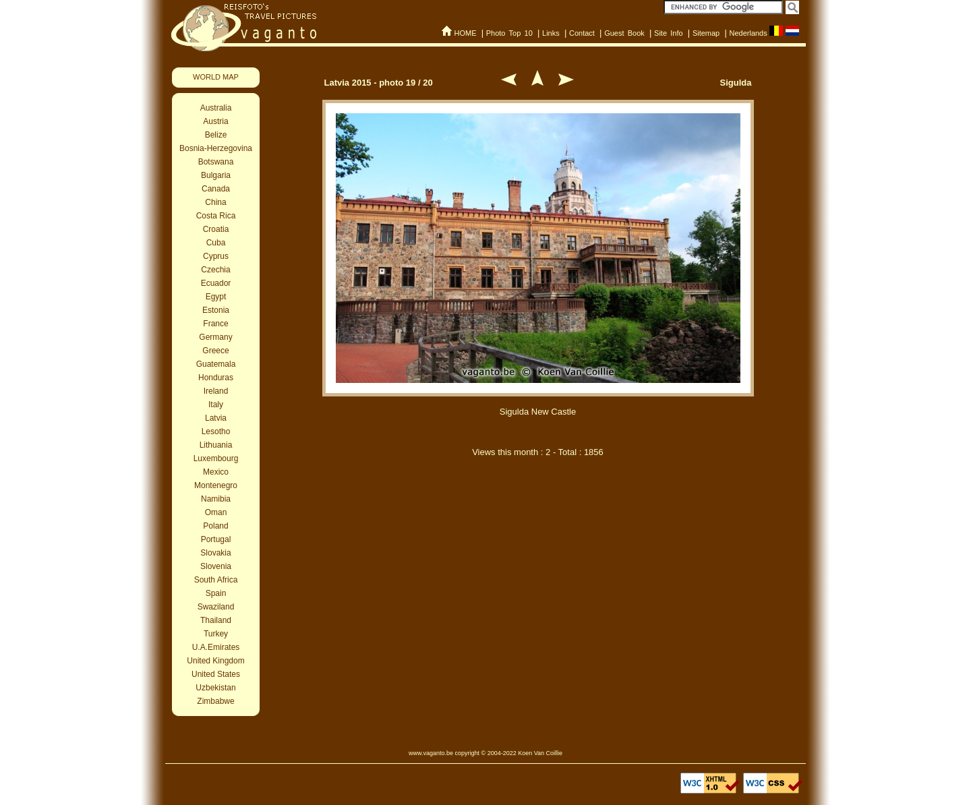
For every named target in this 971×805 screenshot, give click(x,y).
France (215, 323)
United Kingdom (215, 660)
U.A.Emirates (216, 647)
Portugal (216, 539)
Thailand (215, 620)
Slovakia (215, 553)
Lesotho (216, 431)
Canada (216, 188)
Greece (215, 350)
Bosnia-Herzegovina (215, 148)
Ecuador (216, 283)
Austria (215, 121)
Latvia (216, 418)
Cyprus (216, 256)
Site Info (668, 33)
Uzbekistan (215, 687)
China (215, 202)
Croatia (216, 229)
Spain (216, 593)
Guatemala (216, 364)
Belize (216, 135)
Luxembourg (216, 458)
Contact (582, 33)
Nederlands (748, 33)
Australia (216, 108)
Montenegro (215, 485)
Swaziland (216, 607)
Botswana (216, 162)
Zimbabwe (215, 701)
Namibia (216, 499)
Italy (215, 404)
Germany (215, 337)
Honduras (215, 377)
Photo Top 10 (509, 33)
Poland (215, 526)
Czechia (215, 269)
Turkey (216, 633)
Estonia (215, 310)
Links (551, 33)
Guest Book (624, 33)
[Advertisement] (538, 538)
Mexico (216, 472)
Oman (216, 512)
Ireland (216, 391)
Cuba (216, 242)
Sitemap (706, 33)
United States (216, 674)
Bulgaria (216, 175)
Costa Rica (216, 215)
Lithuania (216, 445)
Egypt (216, 296)
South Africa (216, 580)
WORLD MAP (216, 77)
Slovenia (215, 566)
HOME (465, 33)
